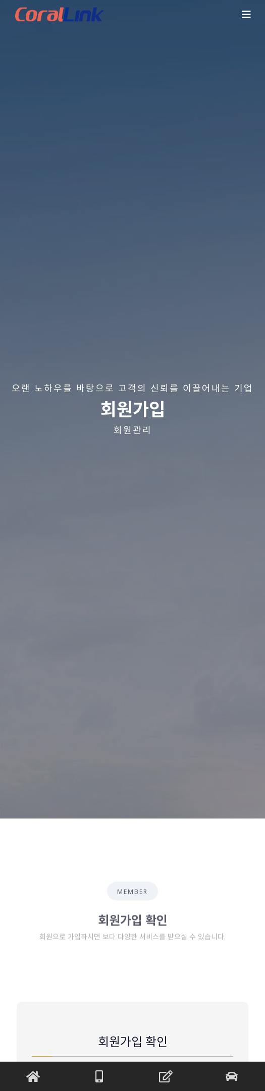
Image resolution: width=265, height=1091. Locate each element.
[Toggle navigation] (246, 14)
